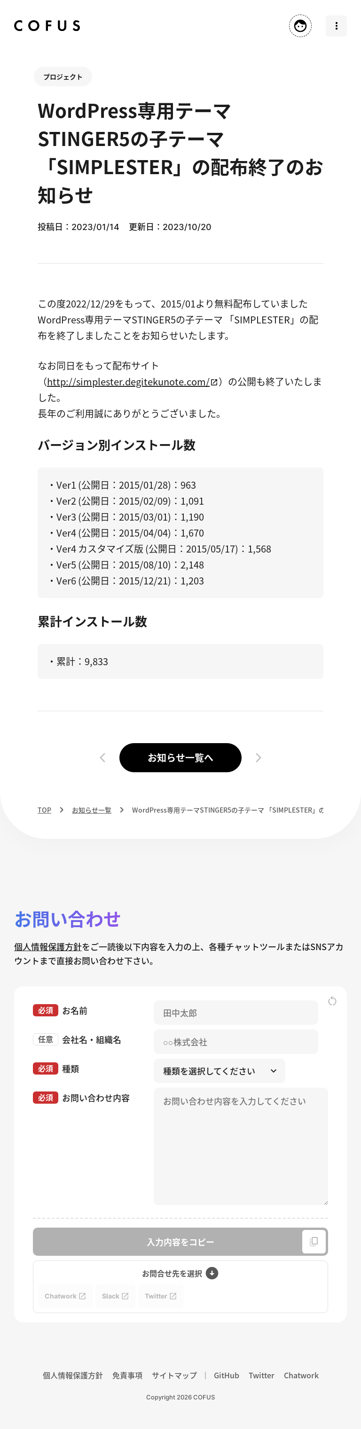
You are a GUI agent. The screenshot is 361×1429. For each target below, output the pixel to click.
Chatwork (301, 1375)
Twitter (262, 1375)
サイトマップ (174, 1375)
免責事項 (127, 1375)
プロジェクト (63, 76)
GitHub (226, 1375)
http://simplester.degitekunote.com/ (128, 381)
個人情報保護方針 (48, 946)
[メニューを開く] (336, 26)
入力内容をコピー (236, 1241)
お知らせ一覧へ (180, 757)
